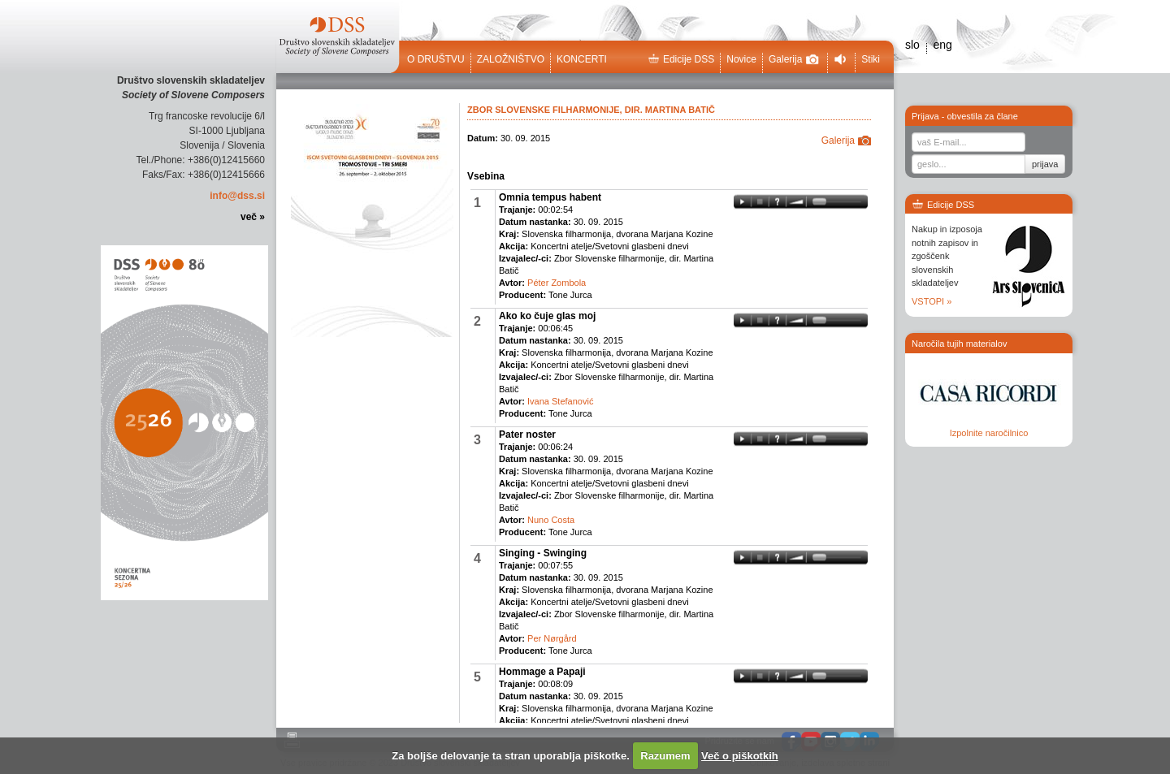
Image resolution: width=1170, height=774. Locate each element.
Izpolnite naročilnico (989, 433)
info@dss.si (237, 195)
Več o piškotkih (739, 756)
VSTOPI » (931, 301)
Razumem (665, 756)
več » (252, 217)
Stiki (870, 59)
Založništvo (510, 59)
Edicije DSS (681, 59)
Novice (741, 59)
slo (912, 44)
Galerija (794, 59)
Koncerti (582, 59)
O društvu (436, 59)
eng (942, 44)
